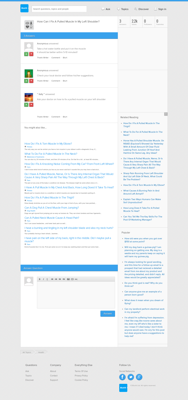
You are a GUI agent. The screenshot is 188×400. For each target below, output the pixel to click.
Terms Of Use (81, 371)
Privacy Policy (81, 375)
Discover (141, 9)
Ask (105, 9)
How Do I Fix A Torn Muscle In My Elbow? (48, 143)
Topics (122, 9)
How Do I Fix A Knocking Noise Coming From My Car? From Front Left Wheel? (69, 164)
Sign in (159, 9)
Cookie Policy (81, 380)
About (53, 371)
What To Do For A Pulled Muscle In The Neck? (51, 154)
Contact (53, 375)
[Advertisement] (71, 106)
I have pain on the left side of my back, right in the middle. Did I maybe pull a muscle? (68, 239)
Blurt (65, 57)
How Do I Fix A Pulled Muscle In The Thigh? (49, 197)
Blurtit (24, 8)
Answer (108, 313)
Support (54, 380)
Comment (55, 57)
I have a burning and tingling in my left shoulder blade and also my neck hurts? (69, 228)
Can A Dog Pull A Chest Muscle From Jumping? (52, 207)
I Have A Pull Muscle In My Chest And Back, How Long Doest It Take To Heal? (69, 187)
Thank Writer (43, 57)
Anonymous (42, 43)
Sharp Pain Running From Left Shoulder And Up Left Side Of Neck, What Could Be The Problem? (143, 176)
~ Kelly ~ (41, 94)
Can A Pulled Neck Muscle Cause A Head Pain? (52, 218)
